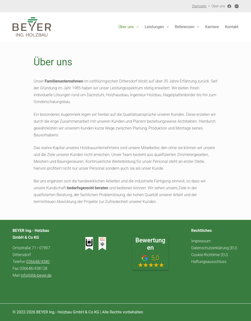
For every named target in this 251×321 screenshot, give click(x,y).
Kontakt (231, 26)
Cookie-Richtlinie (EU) (209, 254)
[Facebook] (229, 6)
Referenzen (188, 27)
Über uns (129, 27)
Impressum (201, 241)
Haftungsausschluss (208, 261)
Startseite (199, 6)
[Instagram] (236, 6)
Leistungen (158, 27)
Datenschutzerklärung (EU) (214, 248)
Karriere (212, 26)
